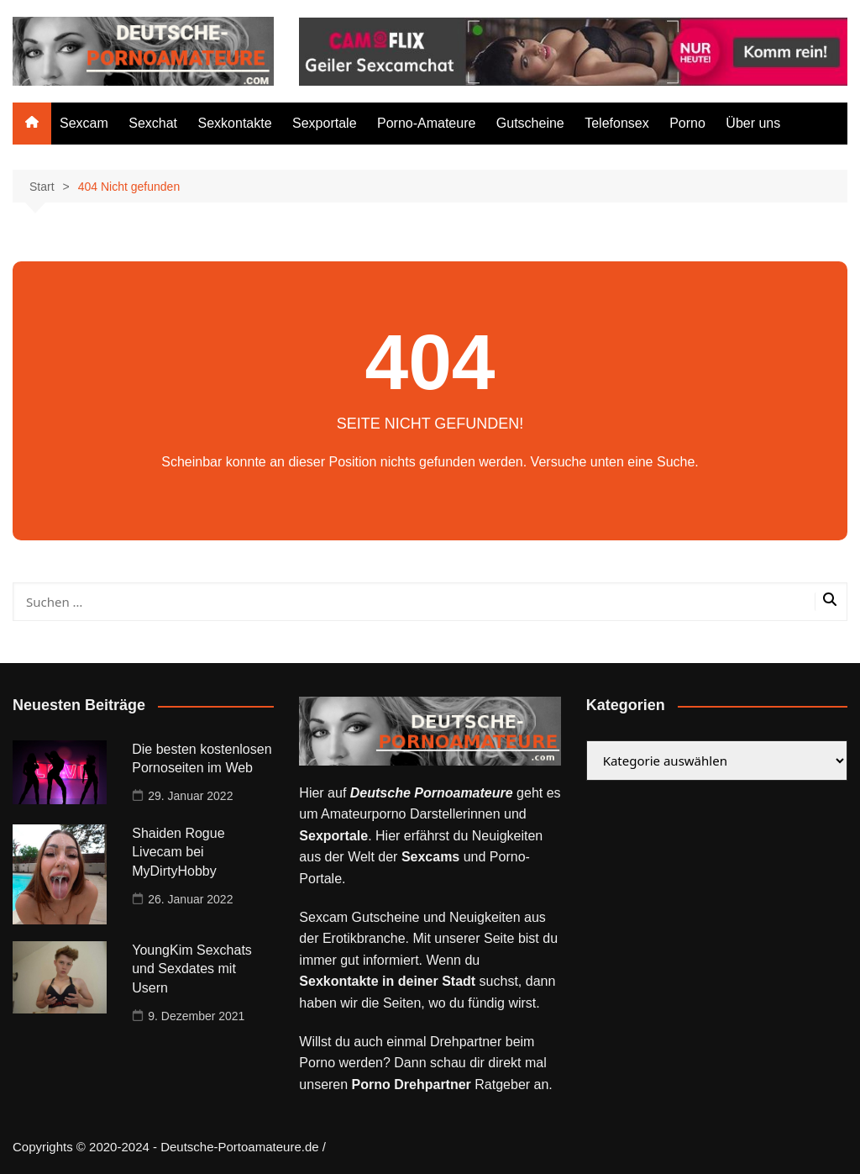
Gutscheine (530, 123)
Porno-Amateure (426, 123)
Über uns (753, 123)
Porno (687, 123)
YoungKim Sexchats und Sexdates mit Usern (192, 969)
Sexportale (324, 123)
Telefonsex (617, 123)
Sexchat (152, 123)
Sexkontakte (235, 123)
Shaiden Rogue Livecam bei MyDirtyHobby (178, 852)
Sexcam (84, 123)
